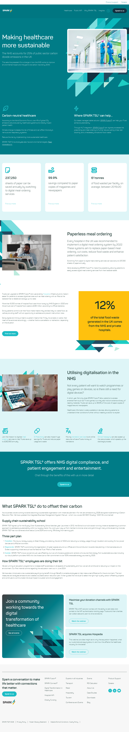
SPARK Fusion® (50, 678)
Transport (69, 683)
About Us (90, 688)
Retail (68, 688)
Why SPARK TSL (90, 10)
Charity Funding (50, 700)
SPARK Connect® (51, 683)
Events (89, 678)
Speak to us (119, 11)
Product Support (114, 678)
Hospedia (56, 294)
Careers (124, 2)
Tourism (69, 698)
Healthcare (68, 10)
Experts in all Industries (74, 678)
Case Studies (92, 693)
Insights (102, 10)
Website (53, 722)
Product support (112, 2)
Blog (88, 702)
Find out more (20, 334)
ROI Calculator (92, 683)
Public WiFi (78, 10)
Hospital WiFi (49, 695)
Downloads (91, 698)
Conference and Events (74, 702)
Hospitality (70, 693)
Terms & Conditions (62, 722)
